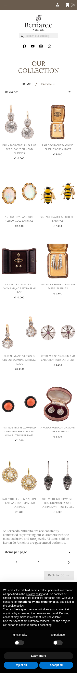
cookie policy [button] (15, 605)
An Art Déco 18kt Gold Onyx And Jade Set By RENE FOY (19, 288)
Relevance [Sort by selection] (38, 91)
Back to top (59, 575)
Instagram (41, 46)
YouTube (32, 46)
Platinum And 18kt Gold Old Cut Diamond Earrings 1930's (19, 360)
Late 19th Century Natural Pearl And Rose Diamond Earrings (19, 503)
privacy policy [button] (34, 594)
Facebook (24, 46)
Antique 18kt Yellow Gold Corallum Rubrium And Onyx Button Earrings (19, 431)
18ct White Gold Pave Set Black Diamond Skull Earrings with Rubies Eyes (58, 503)
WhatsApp (49, 46)
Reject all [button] (21, 665)
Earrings (48, 84)
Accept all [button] (56, 665)
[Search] (38, 35)
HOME (26, 84)
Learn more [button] (38, 655)
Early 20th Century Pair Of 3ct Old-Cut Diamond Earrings (19, 149)
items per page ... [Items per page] (38, 552)
